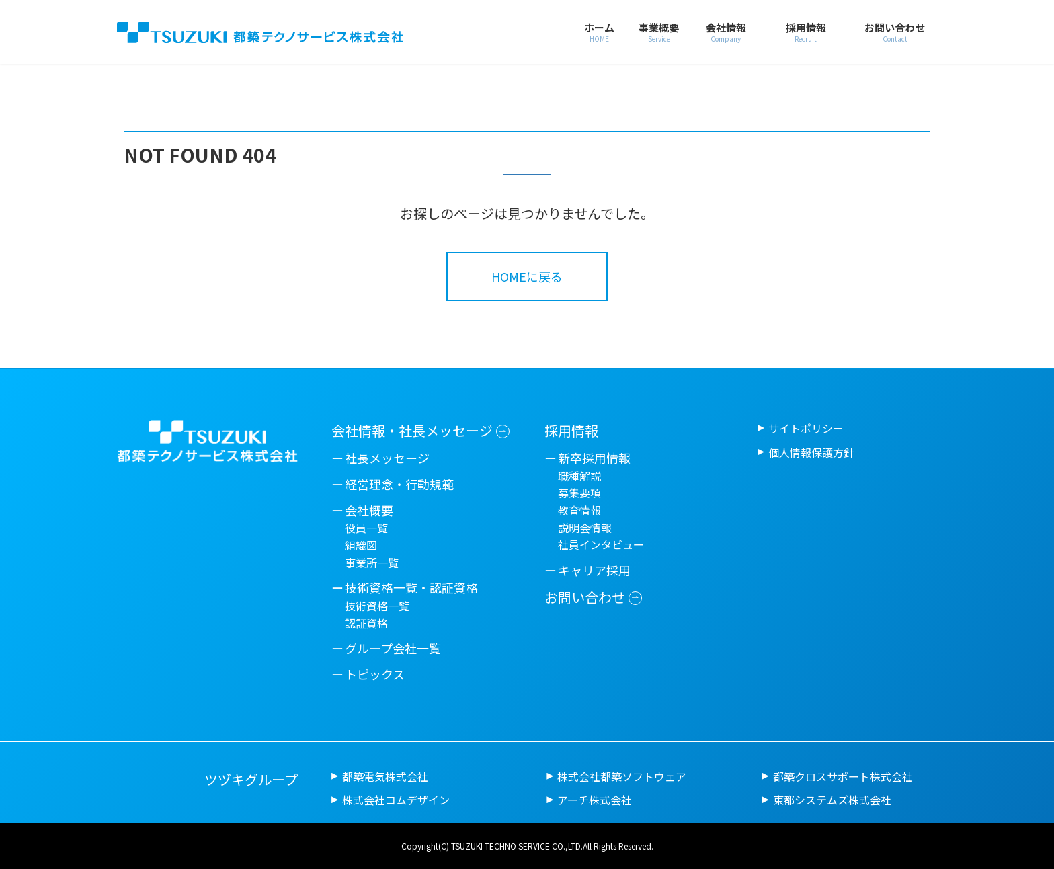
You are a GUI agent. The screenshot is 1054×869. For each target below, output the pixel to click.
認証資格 (366, 623)
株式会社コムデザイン (396, 800)
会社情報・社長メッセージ (412, 430)
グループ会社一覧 (393, 648)
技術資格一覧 (377, 605)
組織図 (361, 545)
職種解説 (579, 476)
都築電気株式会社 (385, 776)
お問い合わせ (584, 597)
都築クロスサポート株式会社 (843, 776)
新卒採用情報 (594, 457)
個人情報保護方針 (811, 452)
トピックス (375, 674)
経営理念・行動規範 (399, 484)
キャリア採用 (594, 570)
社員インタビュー (601, 544)
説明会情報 (585, 528)
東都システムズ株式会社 (832, 800)
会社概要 (369, 510)
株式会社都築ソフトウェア (621, 776)
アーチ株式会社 (594, 800)
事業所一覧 (372, 562)
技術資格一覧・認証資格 (411, 587)
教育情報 (579, 510)
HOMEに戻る (527, 276)
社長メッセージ (387, 457)
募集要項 (579, 493)
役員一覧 (366, 528)
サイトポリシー (806, 428)
